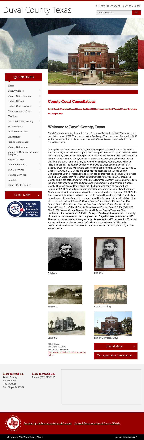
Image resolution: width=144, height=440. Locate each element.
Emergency (24, 136)
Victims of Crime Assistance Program (23, 153)
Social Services (24, 169)
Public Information (18, 131)
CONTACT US (117, 6)
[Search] (115, 12)
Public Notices (15, 126)
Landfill (12, 180)
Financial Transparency (24, 121)
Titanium (129, 436)
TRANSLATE (135, 6)
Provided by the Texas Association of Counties (48, 423)
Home (11, 85)
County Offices (24, 91)
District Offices (24, 101)
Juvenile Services (24, 164)
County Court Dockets (24, 96)
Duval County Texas (37, 9)
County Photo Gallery (19, 185)
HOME (102, 6)
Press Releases (16, 159)
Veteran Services (17, 175)
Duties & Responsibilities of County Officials (97, 423)
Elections (24, 116)
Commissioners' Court (24, 111)
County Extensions (18, 147)
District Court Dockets (24, 106)
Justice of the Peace (18, 142)
